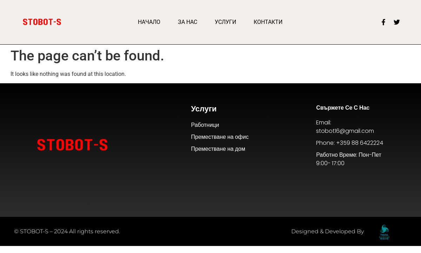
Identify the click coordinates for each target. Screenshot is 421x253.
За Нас (187, 22)
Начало (149, 22)
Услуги (225, 22)
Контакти (268, 22)
